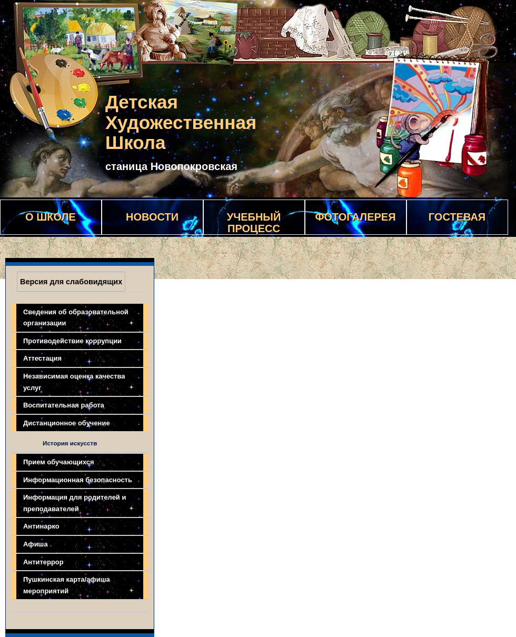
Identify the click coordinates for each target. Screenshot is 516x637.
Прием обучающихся (58, 462)
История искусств (70, 443)
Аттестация (42, 358)
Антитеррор (43, 562)
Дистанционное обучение (66, 423)
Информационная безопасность (77, 480)
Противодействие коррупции (72, 341)
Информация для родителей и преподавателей (74, 503)
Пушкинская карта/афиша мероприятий (66, 585)
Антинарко (41, 526)
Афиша (35, 544)
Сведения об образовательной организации (75, 317)
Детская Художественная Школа (180, 122)
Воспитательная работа (63, 405)
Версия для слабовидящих (71, 281)
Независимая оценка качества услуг (74, 382)
